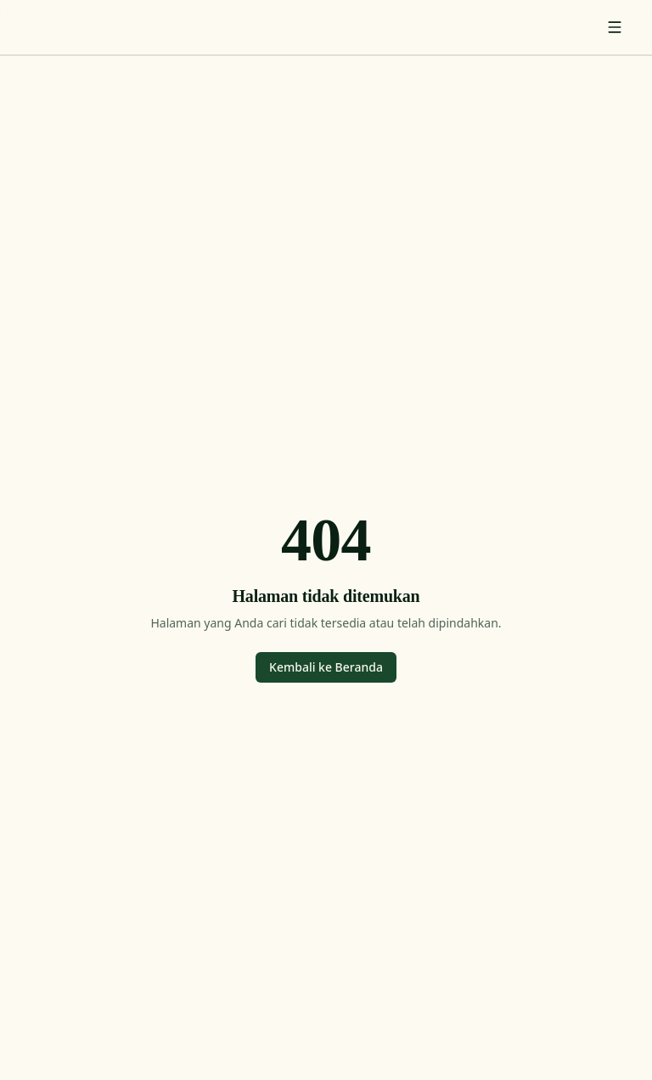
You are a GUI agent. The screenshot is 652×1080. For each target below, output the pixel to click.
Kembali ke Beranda (326, 667)
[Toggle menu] (615, 27)
